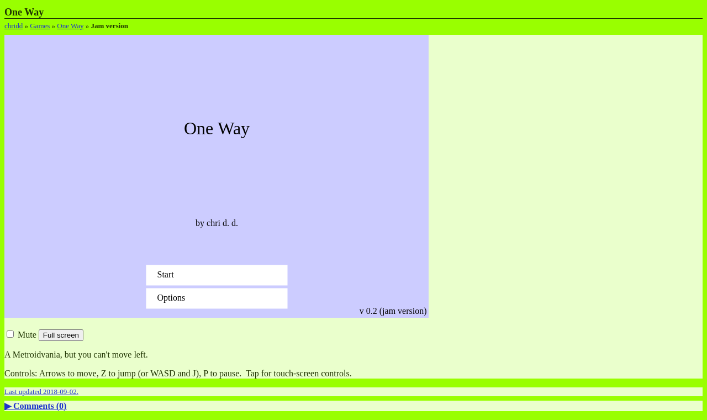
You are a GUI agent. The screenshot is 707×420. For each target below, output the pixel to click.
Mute (21, 334)
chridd (13, 26)
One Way (70, 26)
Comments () (39, 406)
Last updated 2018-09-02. (41, 391)
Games (40, 26)
